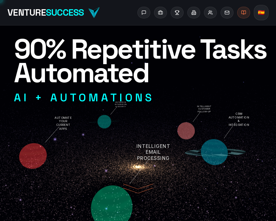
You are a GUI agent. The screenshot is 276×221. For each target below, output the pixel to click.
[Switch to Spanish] (261, 12)
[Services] (160, 12)
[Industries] (193, 12)
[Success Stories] (177, 12)
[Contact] (227, 12)
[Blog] (243, 12)
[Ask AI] (143, 12)
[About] (210, 12)
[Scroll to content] (138, 190)
